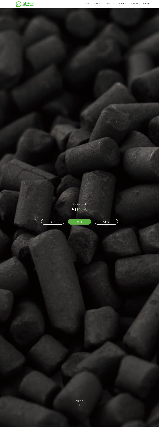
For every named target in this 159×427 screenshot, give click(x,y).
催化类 (79, 222)
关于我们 (97, 4)
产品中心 (109, 4)
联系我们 (146, 4)
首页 (87, 4)
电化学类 (106, 222)
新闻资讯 (134, 4)
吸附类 (52, 222)
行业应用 (122, 4)
